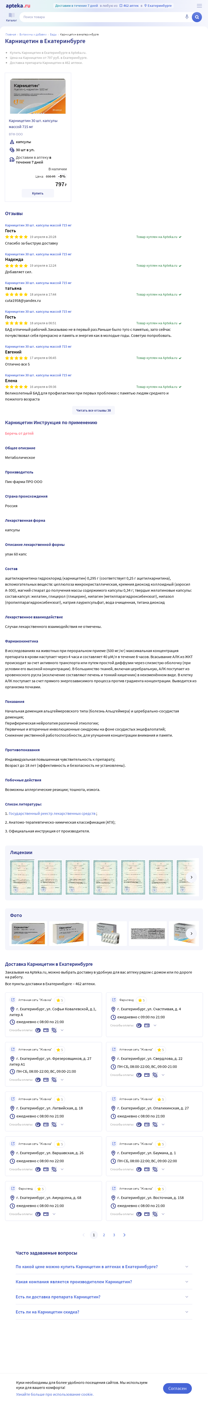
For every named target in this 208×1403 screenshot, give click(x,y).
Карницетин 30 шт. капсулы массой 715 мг (33, 123)
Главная (11, 34)
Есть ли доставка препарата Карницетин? (103, 1297)
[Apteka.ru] (18, 6)
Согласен (177, 1388)
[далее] (191, 877)
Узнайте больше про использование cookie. (55, 1394)
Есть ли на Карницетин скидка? (103, 1312)
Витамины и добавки (33, 34)
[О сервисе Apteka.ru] (199, 6)
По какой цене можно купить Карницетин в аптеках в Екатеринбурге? (103, 1267)
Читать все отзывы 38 (93, 410)
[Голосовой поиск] (187, 17)
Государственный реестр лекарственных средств (52, 813)
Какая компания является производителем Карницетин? (103, 1282)
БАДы (53, 34)
